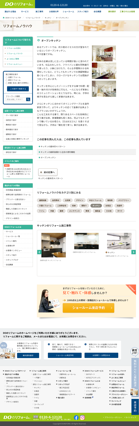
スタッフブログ (12, 259)
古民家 (67, 200)
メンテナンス (74, 211)
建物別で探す (11, 134)
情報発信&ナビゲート (67, 394)
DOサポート (90, 374)
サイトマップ (116, 401)
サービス (9, 231)
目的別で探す (11, 120)
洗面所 (119, 205)
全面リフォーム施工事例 (14, 110)
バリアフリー (124, 200)
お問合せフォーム (117, 384)
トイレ (42, 211)
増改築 (110, 200)
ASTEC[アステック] (93, 377)
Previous (39, 252)
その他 (108, 211)
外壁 (52, 211)
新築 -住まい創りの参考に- (17, 83)
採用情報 (89, 397)
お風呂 (108, 205)
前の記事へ (47, 172)
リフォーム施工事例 (38, 371)
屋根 (61, 211)
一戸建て (37, 377)
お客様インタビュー (14, 250)
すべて (119, 211)
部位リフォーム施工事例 (42, 384)
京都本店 (62, 377)
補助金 (97, 211)
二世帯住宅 (61, 205)
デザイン (79, 200)
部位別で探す (11, 152)
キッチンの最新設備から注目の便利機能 (58, 152)
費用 (87, 211)
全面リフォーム (13, 77)
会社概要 (9, 264)
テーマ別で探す (12, 115)
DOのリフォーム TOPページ (15, 371)
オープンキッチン (48, 157)
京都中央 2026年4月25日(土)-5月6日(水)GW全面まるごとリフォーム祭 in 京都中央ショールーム (18, 173)
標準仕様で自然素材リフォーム (18, 194)
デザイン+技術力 (12, 218)
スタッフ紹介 (11, 255)
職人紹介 (61, 397)
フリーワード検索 (13, 96)
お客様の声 (10, 245)
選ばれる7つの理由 (12, 185)
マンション (38, 381)
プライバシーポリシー (119, 394)
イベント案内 (11, 241)
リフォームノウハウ (33, 17)
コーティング (39, 404)
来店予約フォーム (117, 387)
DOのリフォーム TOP (13, 17)
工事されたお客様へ (118, 391)
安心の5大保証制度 (13, 204)
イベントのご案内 (11, 161)
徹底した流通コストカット (16, 208)
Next (133, 252)
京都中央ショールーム (67, 374)
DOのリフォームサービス (94, 371)
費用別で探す (11, 124)
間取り (84, 205)
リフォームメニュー (15, 64)
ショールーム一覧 (13, 236)
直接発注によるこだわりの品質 (18, 213)
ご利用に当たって (117, 397)
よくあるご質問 (13, 58)
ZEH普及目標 (116, 404)
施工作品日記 (64, 387)
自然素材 (55, 200)
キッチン (48, 17)
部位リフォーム (13, 80)
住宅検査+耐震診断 (13, 190)
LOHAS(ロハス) (65, 391)
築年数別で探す (12, 129)
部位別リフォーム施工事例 (15, 147)
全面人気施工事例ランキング (17, 139)
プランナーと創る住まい (15, 199)
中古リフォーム (95, 200)
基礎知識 (42, 200)
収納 (74, 205)
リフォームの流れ (14, 48)
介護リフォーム (45, 205)
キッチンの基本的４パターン (53, 146)
